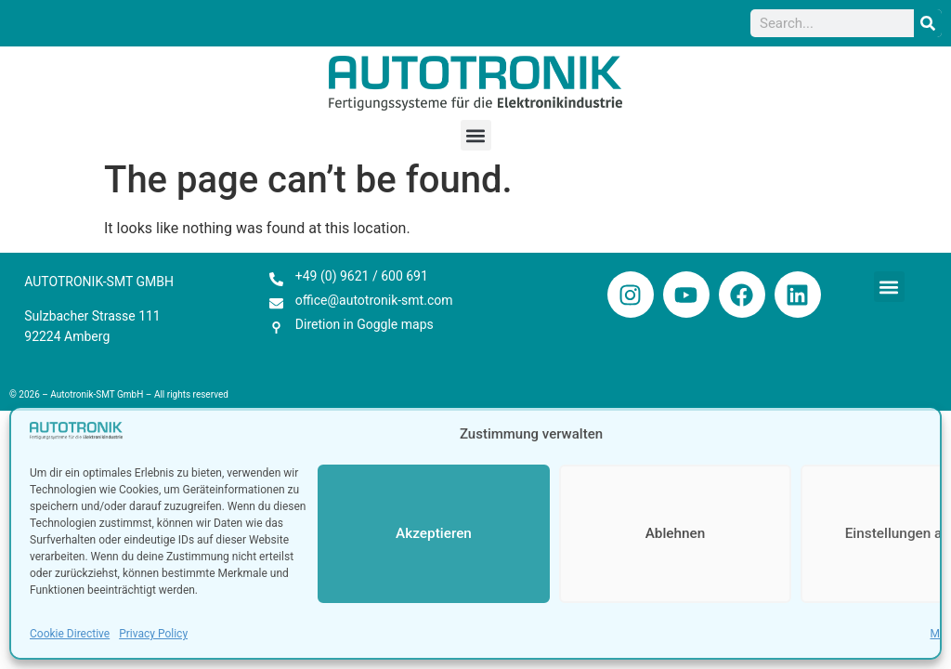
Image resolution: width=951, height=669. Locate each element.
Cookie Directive (70, 633)
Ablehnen (674, 534)
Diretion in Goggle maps (364, 324)
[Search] (928, 23)
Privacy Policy (153, 633)
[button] (476, 135)
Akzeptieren (434, 534)
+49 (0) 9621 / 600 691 (361, 276)
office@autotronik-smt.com (374, 300)
